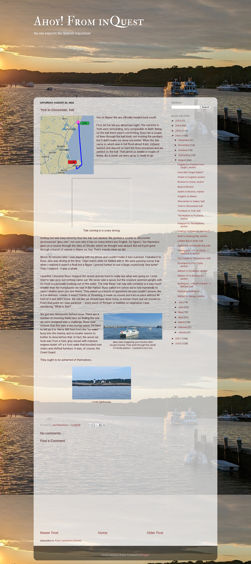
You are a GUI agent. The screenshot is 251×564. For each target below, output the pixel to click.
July (180, 302)
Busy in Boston (186, 186)
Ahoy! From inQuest (89, 21)
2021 (178, 338)
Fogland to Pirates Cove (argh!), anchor (191, 166)
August (182, 159)
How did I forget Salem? (191, 172)
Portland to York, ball (189, 210)
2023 (178, 130)
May (180, 312)
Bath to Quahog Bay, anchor (192, 236)
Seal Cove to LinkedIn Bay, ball (194, 245)
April (181, 317)
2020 (178, 343)
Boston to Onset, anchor (191, 181)
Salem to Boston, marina (191, 191)
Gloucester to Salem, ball (191, 201)
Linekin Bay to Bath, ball (190, 240)
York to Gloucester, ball (190, 205)
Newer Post (49, 533)
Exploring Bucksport (189, 291)
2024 (178, 125)
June (181, 307)
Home (102, 533)
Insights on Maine (187, 196)
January (182, 332)
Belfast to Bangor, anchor (191, 296)
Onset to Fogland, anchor (191, 177)
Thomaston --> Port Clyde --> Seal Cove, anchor (193, 252)
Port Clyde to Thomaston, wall (194, 258)
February (183, 327)
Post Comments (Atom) (68, 540)
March (181, 322)
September (184, 155)
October (183, 150)
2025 (178, 120)
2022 (178, 135)
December (184, 140)
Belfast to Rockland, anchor (192, 270)
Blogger (145, 554)
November (184, 144)
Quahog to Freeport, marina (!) (194, 231)
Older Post (155, 533)
